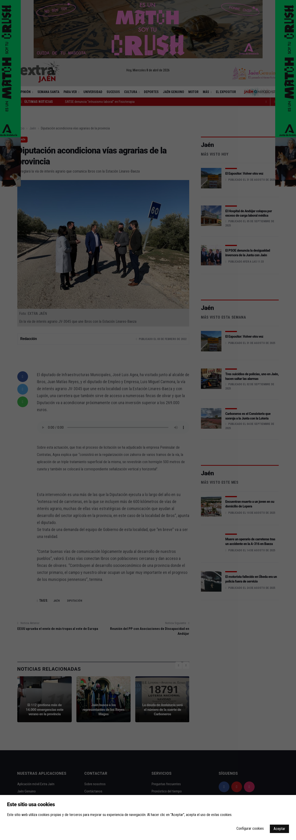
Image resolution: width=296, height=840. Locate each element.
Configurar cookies (250, 828)
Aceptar (279, 828)
